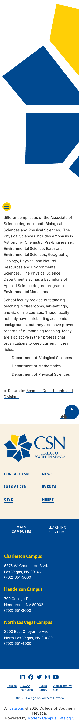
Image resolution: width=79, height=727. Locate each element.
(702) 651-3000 (17, 610)
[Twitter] (39, 677)
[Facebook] (30, 677)
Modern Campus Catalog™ (50, 718)
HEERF (48, 499)
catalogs (16, 708)
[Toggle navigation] (6, 206)
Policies (12, 686)
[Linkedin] (22, 677)
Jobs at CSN (15, 487)
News (47, 474)
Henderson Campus (23, 589)
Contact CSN (16, 474)
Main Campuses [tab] (21, 530)
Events (49, 487)
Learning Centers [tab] (57, 530)
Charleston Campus (23, 556)
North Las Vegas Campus (28, 622)
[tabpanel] (39, 603)
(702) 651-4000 (17, 643)
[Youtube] (56, 677)
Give (8, 499)
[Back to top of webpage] (72, 412)
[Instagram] (47, 677)
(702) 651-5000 (17, 577)
